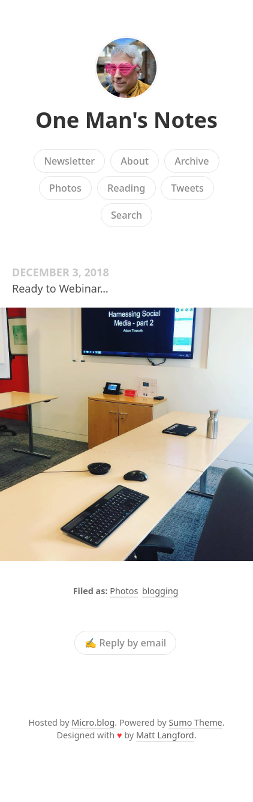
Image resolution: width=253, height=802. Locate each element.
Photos (65, 188)
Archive (191, 161)
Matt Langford (165, 735)
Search (126, 215)
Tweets (187, 188)
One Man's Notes (126, 120)
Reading (126, 188)
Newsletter (69, 161)
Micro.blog (93, 722)
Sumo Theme (195, 722)
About (135, 161)
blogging (160, 591)
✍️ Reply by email (125, 642)
